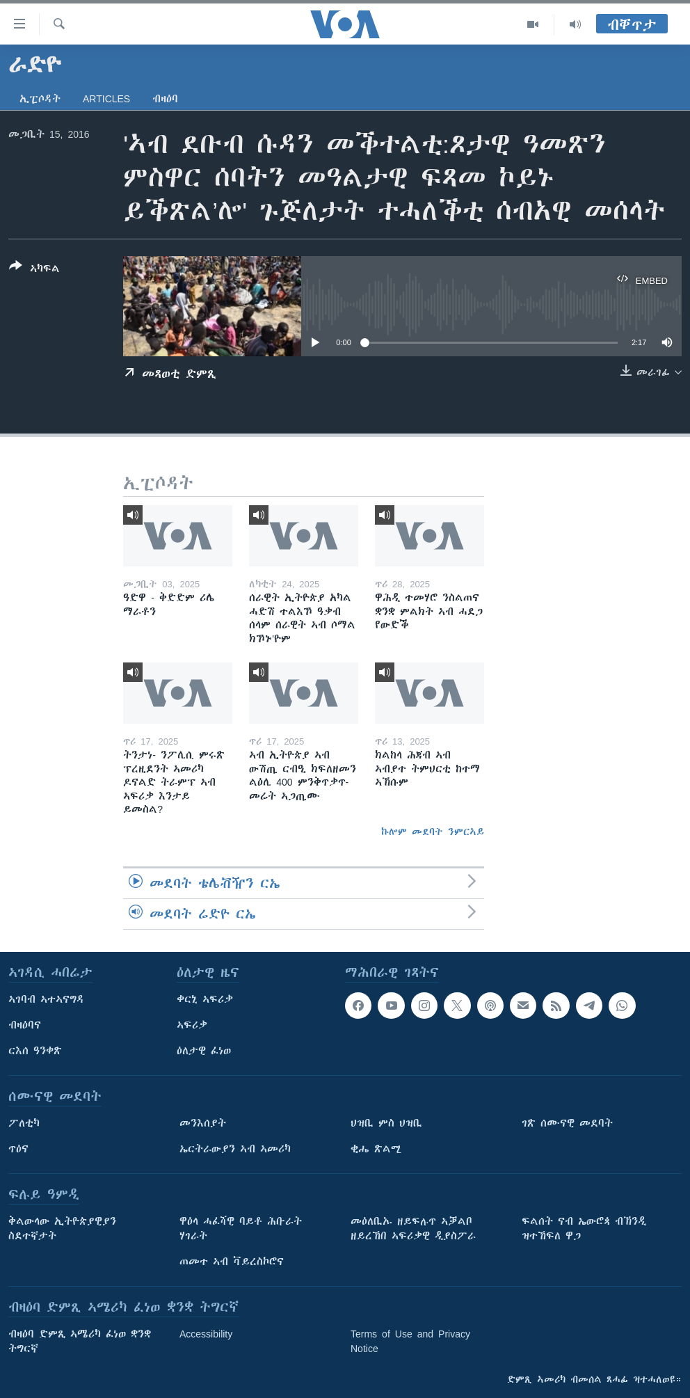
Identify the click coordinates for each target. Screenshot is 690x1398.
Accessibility (205, 1334)
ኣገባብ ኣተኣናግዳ (46, 999)
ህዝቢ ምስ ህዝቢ (386, 1123)
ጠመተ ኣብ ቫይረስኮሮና (231, 1261)
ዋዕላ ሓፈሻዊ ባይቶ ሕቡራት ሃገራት (240, 1228)
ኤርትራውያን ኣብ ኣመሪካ (235, 1149)
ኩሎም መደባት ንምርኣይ (432, 831)
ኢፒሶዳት (40, 99)
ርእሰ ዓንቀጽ (35, 1050)
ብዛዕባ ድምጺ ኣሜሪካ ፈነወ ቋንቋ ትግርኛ (79, 1341)
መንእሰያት (202, 1123)
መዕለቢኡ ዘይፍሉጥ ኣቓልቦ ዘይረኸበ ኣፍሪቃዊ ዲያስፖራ (413, 1228)
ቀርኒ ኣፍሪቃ (205, 999)
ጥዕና (18, 1149)
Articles (106, 99)
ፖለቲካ (24, 1123)
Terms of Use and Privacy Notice (410, 1341)
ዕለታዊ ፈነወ (204, 1050)
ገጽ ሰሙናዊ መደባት (567, 1123)
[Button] (34, 270)
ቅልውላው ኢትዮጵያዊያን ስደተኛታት (62, 1228)
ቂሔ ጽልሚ (376, 1149)
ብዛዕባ (165, 99)
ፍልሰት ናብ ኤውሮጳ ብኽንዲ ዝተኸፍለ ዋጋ (584, 1228)
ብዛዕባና (24, 1025)
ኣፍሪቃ (192, 1025)
